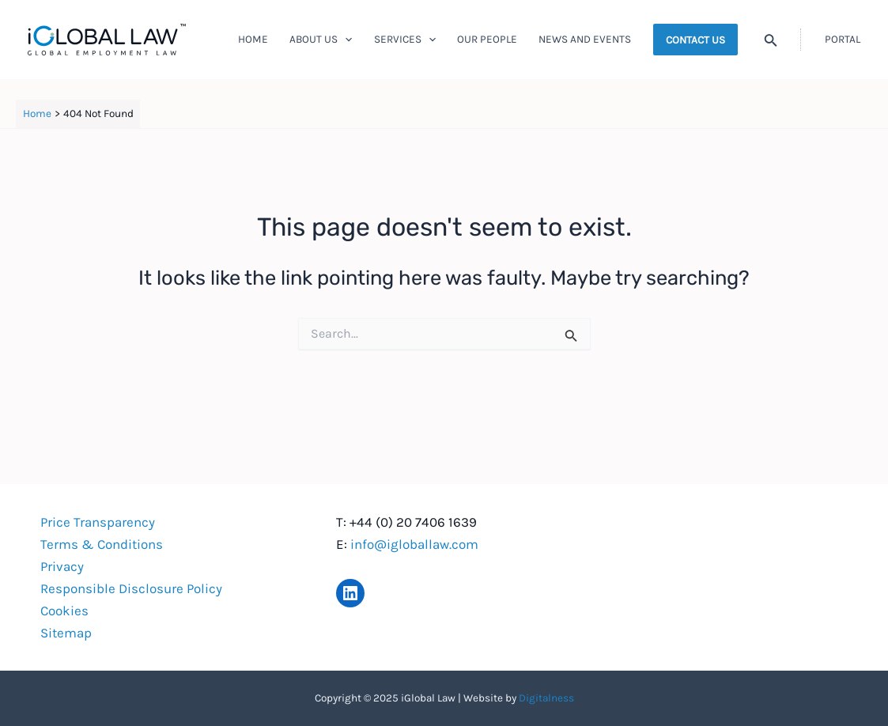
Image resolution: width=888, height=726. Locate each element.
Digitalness (546, 698)
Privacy (62, 566)
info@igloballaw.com (414, 544)
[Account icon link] (842, 39)
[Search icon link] (771, 42)
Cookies (64, 610)
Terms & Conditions (101, 544)
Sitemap (66, 633)
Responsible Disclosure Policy (131, 588)
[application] (345, 39)
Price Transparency (97, 522)
